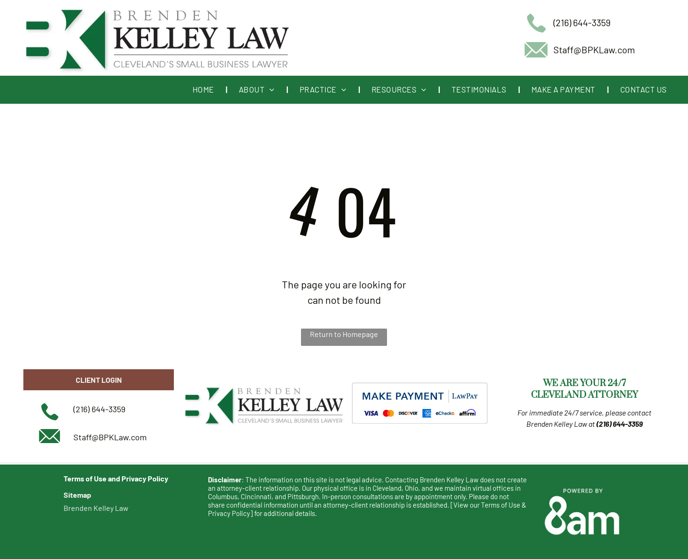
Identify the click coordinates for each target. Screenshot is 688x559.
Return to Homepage (344, 334)
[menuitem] (204, 89)
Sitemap (77, 494)
